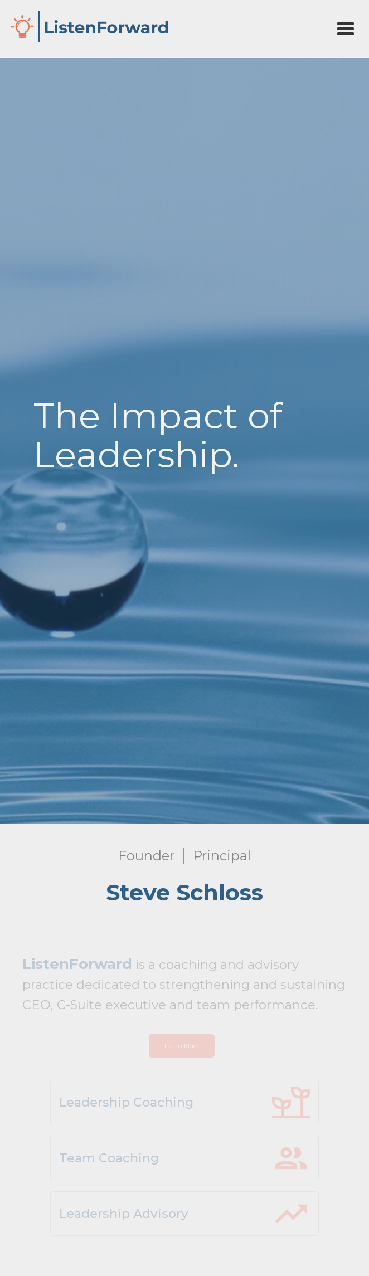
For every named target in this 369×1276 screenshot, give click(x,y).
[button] (345, 29)
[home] (87, 26)
